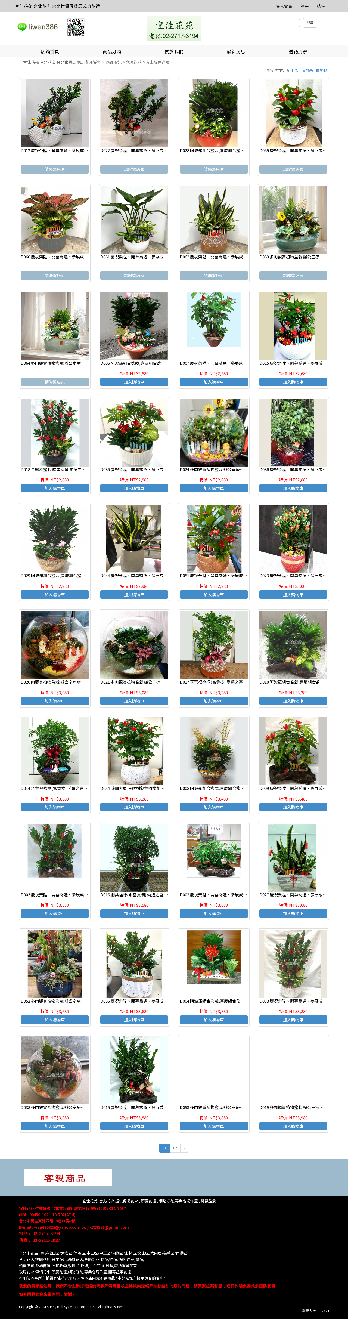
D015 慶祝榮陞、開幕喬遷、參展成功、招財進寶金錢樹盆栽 (154, 1107)
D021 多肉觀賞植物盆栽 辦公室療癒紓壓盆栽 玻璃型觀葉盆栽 (155, 682)
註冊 (304, 6)
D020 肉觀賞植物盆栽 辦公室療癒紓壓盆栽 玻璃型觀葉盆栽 (73, 682)
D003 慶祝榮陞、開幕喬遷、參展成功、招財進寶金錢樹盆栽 (75, 894)
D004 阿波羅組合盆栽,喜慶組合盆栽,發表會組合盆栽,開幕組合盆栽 (240, 1001)
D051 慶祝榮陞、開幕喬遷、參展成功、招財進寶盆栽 (228, 575)
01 (164, 1147)
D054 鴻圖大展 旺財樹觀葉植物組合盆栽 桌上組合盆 (147, 788)
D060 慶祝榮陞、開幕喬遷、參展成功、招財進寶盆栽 (69, 257)
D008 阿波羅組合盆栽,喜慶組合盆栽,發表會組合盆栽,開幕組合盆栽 (240, 788)
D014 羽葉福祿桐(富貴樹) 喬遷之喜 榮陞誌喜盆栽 (65, 788)
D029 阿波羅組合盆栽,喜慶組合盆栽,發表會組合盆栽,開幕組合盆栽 (81, 575)
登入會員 (284, 6)
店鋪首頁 (50, 51)
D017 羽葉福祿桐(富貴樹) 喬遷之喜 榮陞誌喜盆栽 (224, 682)
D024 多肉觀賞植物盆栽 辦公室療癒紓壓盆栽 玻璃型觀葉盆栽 (235, 469)
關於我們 (174, 51)
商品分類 (112, 51)
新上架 (293, 70)
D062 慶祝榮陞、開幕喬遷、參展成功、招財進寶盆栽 (228, 257)
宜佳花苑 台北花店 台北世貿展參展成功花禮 (57, 6)
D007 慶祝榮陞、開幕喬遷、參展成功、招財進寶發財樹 (230, 363)
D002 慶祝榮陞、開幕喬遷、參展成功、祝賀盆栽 (224, 894)
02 (175, 1147)
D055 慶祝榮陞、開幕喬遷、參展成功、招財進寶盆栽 (148, 1001)
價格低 (322, 70)
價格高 (307, 70)
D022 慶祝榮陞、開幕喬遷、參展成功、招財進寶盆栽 (148, 150)
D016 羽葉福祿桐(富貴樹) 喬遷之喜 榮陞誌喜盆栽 (144, 894)
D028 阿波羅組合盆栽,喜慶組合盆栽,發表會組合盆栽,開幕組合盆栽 (240, 150)
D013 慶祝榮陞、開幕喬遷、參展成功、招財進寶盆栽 (69, 150)
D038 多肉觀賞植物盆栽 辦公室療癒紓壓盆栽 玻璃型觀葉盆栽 (75, 1107)
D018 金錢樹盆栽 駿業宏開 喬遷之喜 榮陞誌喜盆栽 (66, 469)
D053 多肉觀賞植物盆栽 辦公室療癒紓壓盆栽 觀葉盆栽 (228, 1107)
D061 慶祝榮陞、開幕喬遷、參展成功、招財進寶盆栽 (148, 257)
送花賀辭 (298, 51)
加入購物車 (134, 382)
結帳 (321, 6)
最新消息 (236, 51)
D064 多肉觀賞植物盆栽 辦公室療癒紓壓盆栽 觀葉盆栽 (69, 363)
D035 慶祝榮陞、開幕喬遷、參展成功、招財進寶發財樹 (150, 469)
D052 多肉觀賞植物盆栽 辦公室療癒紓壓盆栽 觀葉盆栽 (69, 1001)
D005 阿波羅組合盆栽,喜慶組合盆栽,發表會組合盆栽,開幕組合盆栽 (160, 363)
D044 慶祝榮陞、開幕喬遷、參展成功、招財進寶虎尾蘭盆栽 (154, 575)
